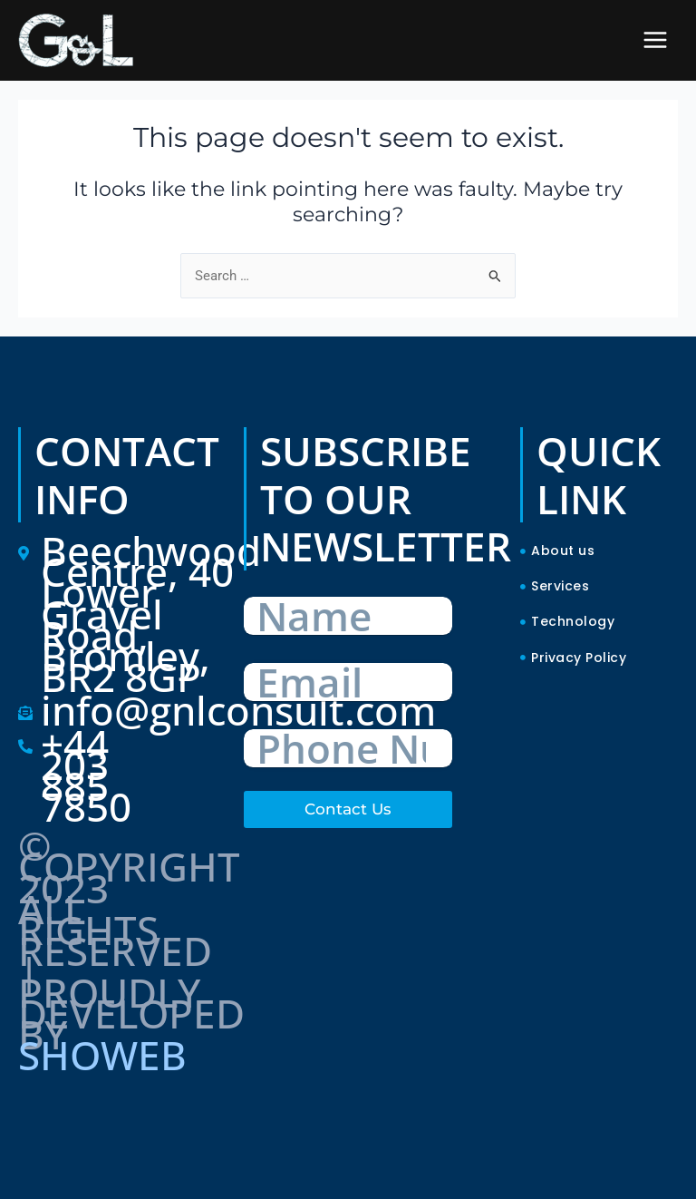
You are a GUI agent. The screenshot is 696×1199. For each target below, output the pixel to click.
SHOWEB (102, 1055)
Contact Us (348, 809)
